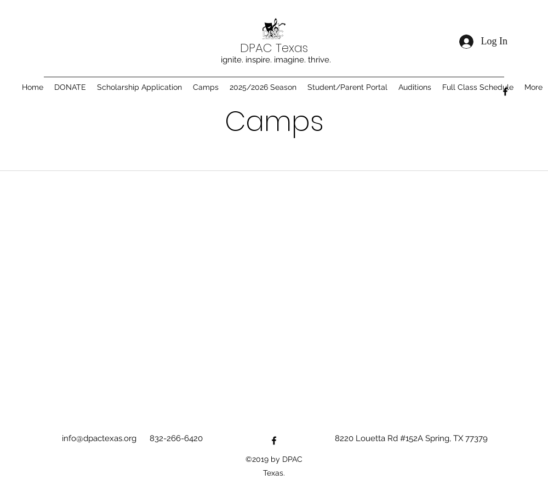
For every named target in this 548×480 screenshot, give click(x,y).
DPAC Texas (274, 47)
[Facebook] (505, 91)
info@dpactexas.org (99, 438)
